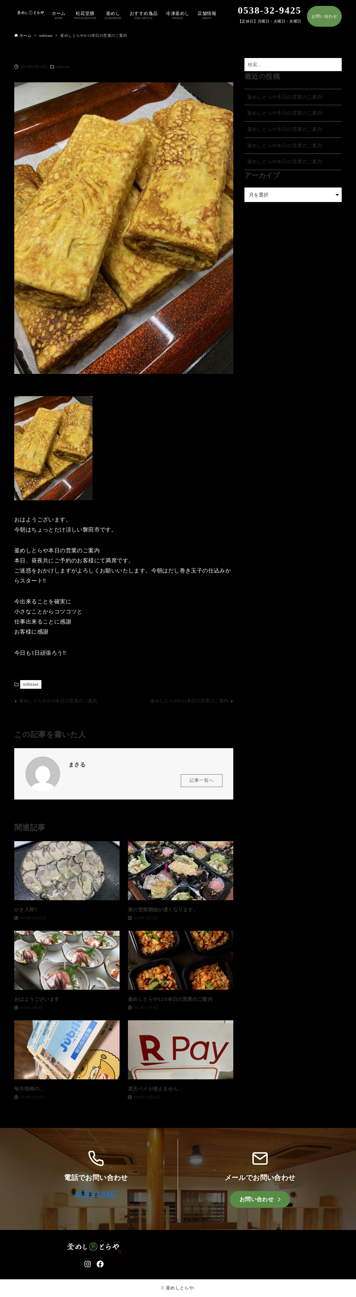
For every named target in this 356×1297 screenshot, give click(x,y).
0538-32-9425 (95, 1193)
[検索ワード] (293, 65)
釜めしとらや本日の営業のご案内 (284, 97)
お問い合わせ (324, 16)
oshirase (63, 66)
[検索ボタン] (335, 65)
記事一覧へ (201, 782)
